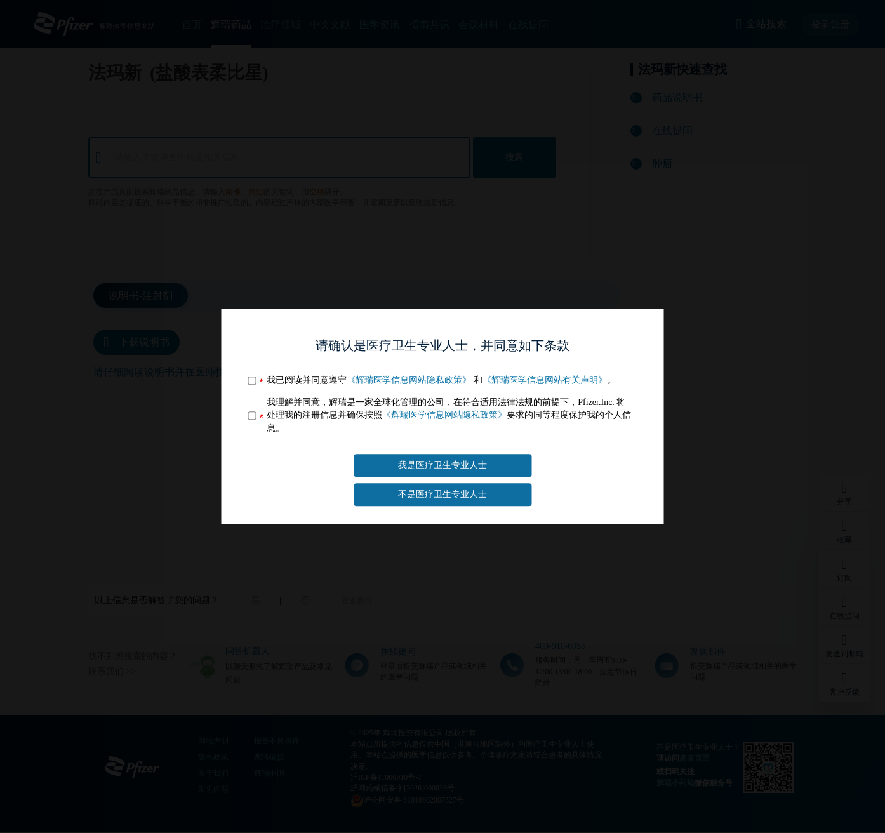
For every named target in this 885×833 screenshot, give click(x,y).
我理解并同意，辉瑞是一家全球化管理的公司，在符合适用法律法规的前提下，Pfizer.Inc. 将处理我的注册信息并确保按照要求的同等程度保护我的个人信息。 (449, 415)
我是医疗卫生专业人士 (442, 465)
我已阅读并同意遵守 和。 (441, 380)
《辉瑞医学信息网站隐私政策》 (409, 380)
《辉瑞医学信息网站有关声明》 (544, 380)
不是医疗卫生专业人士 (442, 495)
